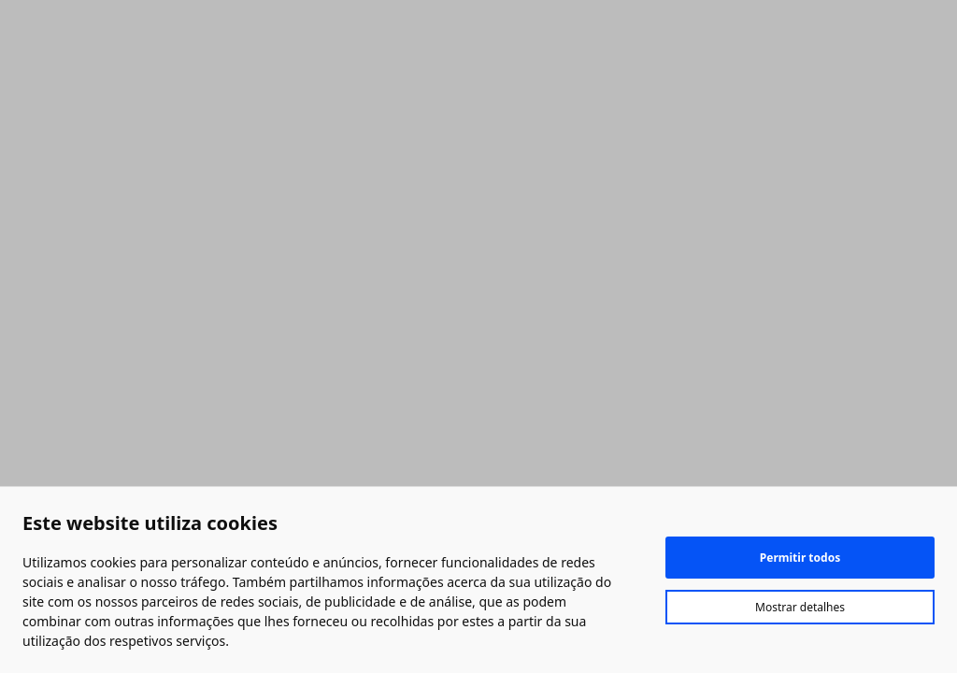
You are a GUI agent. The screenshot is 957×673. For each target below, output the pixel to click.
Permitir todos (800, 558)
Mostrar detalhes (800, 607)
